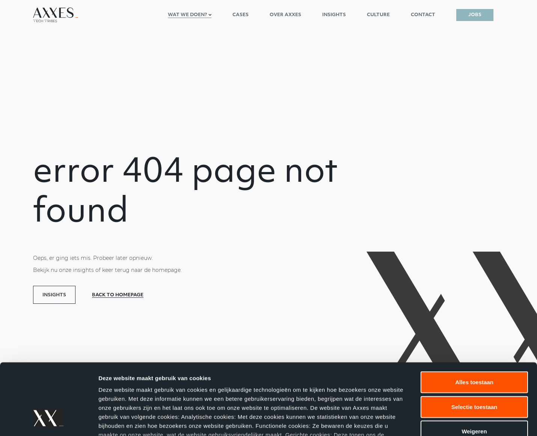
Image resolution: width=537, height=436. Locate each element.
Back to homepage (117, 295)
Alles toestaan (474, 321)
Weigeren (474, 370)
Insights (54, 295)
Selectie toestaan (474, 345)
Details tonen (406, 421)
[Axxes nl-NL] (55, 15)
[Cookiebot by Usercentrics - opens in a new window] (48, 421)
